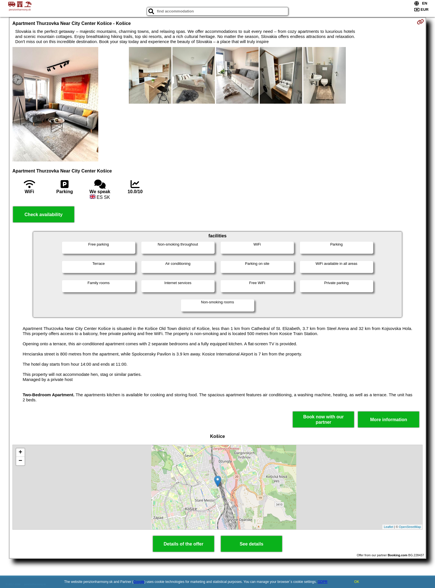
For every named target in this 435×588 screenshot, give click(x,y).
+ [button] (20, 452)
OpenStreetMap (410, 527)
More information (388, 419)
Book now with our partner (323, 419)
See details (251, 544)
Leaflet (388, 527)
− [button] (20, 461)
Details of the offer (183, 544)
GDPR (322, 582)
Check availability (44, 214)
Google (138, 582)
